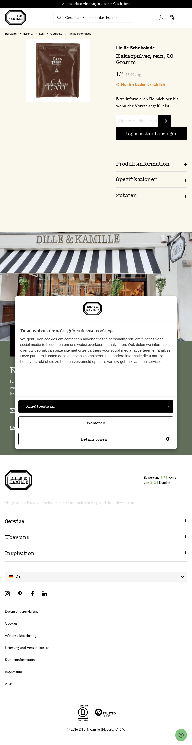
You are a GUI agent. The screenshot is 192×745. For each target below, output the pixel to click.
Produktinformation (143, 164)
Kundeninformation (20, 660)
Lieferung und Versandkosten (27, 648)
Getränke (56, 33)
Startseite (11, 33)
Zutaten (126, 195)
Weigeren (96, 423)
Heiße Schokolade (80, 33)
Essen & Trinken (34, 33)
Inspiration (20, 553)
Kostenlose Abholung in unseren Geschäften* (98, 4)
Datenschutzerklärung (21, 611)
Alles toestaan (98, 406)
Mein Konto (161, 17)
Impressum (13, 672)
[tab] (151, 163)
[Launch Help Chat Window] (181, 735)
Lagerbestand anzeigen (152, 133)
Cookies (11, 623)
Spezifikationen (137, 179)
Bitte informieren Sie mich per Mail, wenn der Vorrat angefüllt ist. (149, 102)
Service (14, 521)
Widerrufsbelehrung (20, 636)
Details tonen (125, 439)
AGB (8, 684)
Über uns (17, 537)
